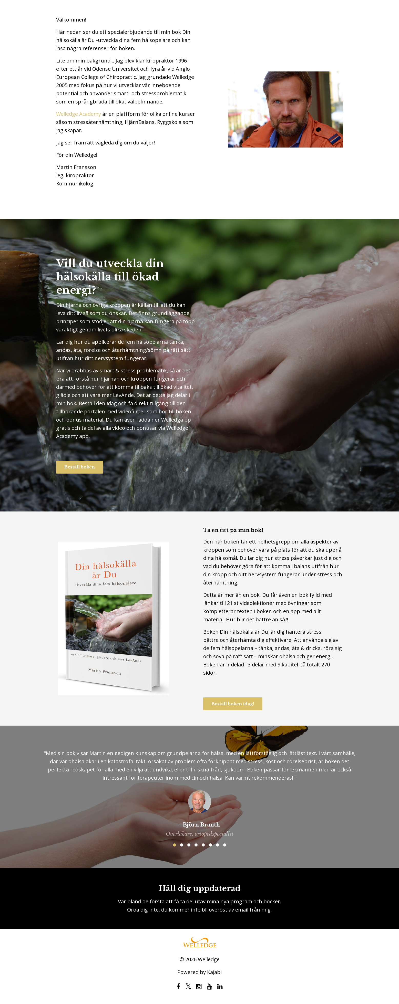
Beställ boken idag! (232, 703)
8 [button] (224, 844)
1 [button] (174, 844)
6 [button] (210, 844)
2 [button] (181, 844)
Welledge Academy (78, 113)
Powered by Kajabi (199, 972)
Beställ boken (79, 466)
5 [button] (203, 844)
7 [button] (217, 844)
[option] (199, 789)
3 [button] (188, 844)
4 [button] (196, 844)
